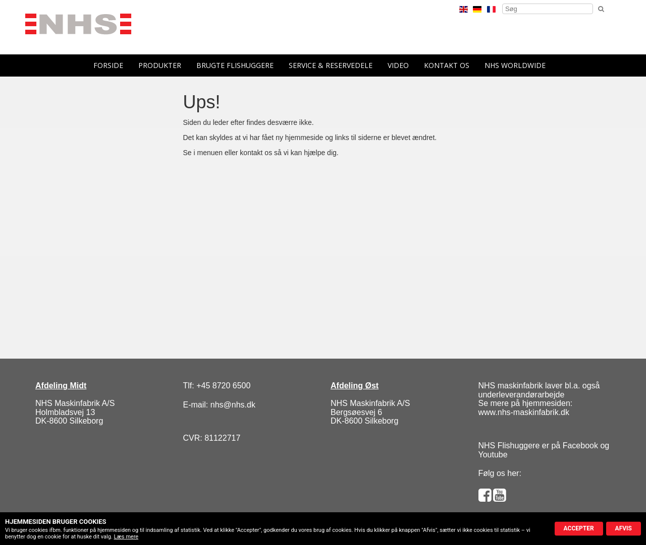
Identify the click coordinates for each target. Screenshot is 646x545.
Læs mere (126, 536)
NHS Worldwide (515, 65)
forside (108, 65)
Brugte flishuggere (235, 65)
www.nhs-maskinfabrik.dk (524, 412)
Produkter (159, 65)
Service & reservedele (330, 65)
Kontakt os (446, 65)
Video (398, 65)
